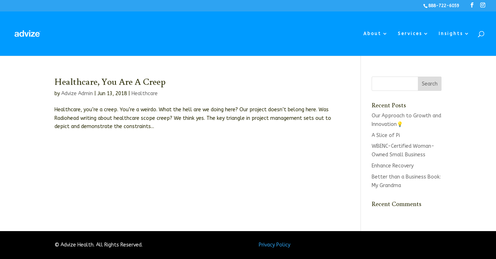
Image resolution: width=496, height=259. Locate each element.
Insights (451, 33)
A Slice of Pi (386, 135)
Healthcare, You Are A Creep (110, 81)
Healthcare (145, 94)
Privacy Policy (274, 245)
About (372, 33)
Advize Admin (77, 94)
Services (410, 33)
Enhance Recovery (393, 166)
